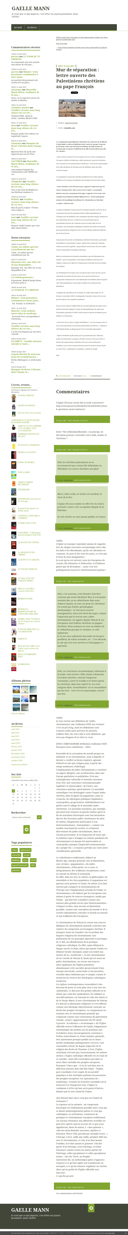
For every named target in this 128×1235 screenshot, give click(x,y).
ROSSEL (15, 199)
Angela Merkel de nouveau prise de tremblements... (25, 355)
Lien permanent (63, 376)
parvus (15, 56)
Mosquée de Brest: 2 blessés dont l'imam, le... (26, 146)
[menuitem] (17, 27)
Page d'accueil (61, 43)
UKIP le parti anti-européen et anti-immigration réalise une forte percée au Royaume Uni (82, 38)
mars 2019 (15, 743)
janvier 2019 (16, 750)
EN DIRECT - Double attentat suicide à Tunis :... (26, 342)
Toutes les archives (19, 764)
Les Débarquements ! (22, 277)
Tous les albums (18, 713)
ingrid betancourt (20, 865)
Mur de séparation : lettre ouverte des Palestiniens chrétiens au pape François (80, 78)
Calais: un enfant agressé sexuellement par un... (24, 248)
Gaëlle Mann (68, 480)
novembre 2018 (18, 757)
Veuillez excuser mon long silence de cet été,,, (25, 111)
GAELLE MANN (31, 8)
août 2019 (15, 729)
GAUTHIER (16, 161)
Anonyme (16, 89)
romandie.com (69, 128)
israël (33, 860)
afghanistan (25, 850)
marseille (16, 855)
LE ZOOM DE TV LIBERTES (25, 57)
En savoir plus (110, 1233)
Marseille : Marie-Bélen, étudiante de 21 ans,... (25, 92)
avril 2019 (15, 740)
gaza (25, 860)
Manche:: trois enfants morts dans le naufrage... (24, 312)
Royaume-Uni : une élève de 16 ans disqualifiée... (26, 263)
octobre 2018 (16, 760)
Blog (85, 376)
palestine (16, 870)
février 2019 (16, 746)
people (27, 855)
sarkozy (16, 860)
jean (13, 125)
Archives (32, 27)
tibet (33, 865)
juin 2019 (15, 733)
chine (14, 850)
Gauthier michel (20, 107)
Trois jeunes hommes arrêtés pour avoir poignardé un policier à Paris (81, 48)
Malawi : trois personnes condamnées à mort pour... (24, 74)
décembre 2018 (17, 753)
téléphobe (16, 181)
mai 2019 (15, 736)
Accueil (18, 27)
